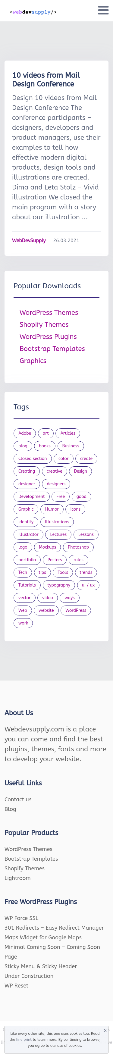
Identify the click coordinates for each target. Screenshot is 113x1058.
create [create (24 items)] (86, 458)
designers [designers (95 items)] (56, 484)
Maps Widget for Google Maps (43, 937)
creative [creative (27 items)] (54, 471)
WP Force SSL (21, 918)
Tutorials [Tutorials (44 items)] (27, 585)
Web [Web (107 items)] (22, 610)
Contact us (18, 799)
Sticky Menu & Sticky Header (41, 966)
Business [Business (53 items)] (70, 446)
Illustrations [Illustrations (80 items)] (57, 521)
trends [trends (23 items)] (86, 572)
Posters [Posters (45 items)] (55, 559)
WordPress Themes (49, 313)
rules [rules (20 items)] (78, 559)
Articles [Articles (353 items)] (67, 433)
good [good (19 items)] (82, 496)
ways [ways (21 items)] (69, 597)
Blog (10, 809)
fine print (24, 1040)
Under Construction (29, 976)
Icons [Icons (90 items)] (75, 509)
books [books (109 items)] (45, 446)
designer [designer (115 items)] (26, 484)
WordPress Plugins (48, 337)
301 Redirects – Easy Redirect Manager (54, 928)
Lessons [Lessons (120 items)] (86, 534)
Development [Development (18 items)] (31, 496)
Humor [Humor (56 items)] (52, 509)
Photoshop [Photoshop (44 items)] (78, 547)
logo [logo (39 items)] (22, 547)
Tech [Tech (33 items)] (22, 572)
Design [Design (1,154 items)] (80, 471)
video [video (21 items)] (47, 597)
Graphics (33, 361)
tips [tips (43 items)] (42, 572)
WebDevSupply (29, 240)
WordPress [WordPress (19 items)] (75, 610)
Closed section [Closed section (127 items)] (32, 458)
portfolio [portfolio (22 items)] (27, 559)
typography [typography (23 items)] (59, 585)
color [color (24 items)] (63, 458)
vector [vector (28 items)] (24, 597)
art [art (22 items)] (46, 433)
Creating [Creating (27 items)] (26, 471)
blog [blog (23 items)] (22, 446)
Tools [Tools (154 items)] (63, 572)
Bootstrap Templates (52, 349)
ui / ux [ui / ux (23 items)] (88, 585)
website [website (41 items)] (46, 610)
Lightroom (18, 878)
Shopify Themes (44, 325)
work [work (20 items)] (23, 623)
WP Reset (16, 985)
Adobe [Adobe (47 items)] (24, 433)
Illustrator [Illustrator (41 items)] (28, 534)
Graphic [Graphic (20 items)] (25, 509)
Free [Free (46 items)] (60, 496)
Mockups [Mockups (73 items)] (47, 547)
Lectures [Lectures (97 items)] (58, 534)
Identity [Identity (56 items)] (25, 521)
